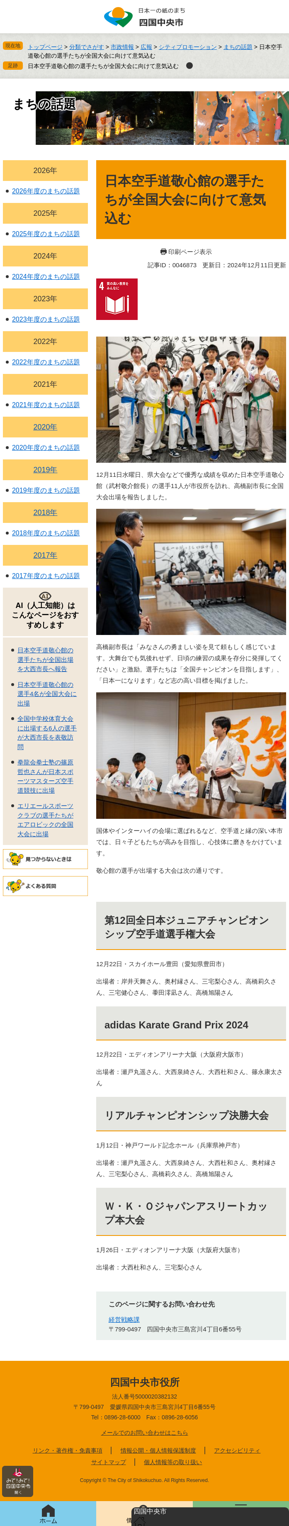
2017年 (45, 555)
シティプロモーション (188, 47)
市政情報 (122, 47)
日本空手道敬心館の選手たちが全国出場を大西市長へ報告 (45, 659)
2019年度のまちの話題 (46, 490)
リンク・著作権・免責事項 (67, 1450)
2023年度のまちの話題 (46, 319)
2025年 (45, 213)
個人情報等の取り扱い (173, 1462)
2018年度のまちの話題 (46, 533)
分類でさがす (86, 47)
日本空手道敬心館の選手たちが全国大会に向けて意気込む (103, 66)
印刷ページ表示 (190, 251)
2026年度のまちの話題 (46, 191)
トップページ (45, 47)
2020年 (45, 427)
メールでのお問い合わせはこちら (144, 1432)
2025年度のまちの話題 (46, 233)
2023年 (45, 299)
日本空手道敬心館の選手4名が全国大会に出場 (47, 694)
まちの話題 (238, 47)
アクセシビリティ (237, 1450)
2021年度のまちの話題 (46, 404)
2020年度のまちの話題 (46, 447)
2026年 (45, 170)
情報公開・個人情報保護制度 (158, 1450)
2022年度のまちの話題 (46, 362)
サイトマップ (108, 1462)
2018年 (45, 512)
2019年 (45, 470)
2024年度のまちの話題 (46, 276)
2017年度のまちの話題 (46, 575)
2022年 (45, 341)
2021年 (45, 384)
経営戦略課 (124, 1319)
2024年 (45, 256)
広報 (146, 47)
